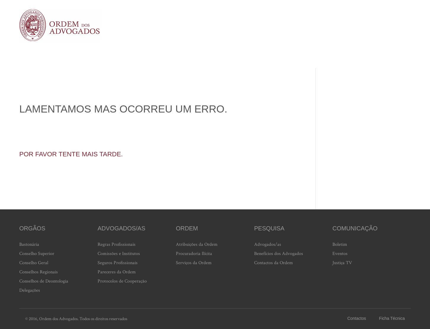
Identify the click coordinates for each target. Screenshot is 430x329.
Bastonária (29, 244)
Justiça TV (342, 263)
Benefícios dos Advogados (278, 254)
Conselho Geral (33, 263)
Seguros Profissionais (118, 263)
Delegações (29, 290)
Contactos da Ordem (273, 263)
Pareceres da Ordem (117, 272)
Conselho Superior (36, 254)
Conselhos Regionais (38, 272)
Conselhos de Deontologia (43, 281)
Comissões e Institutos (119, 254)
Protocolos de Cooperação (122, 281)
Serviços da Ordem (194, 263)
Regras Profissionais (117, 244)
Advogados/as (267, 244)
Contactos (356, 318)
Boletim (339, 244)
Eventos (340, 254)
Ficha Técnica (392, 318)
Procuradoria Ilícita (194, 254)
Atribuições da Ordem (197, 244)
